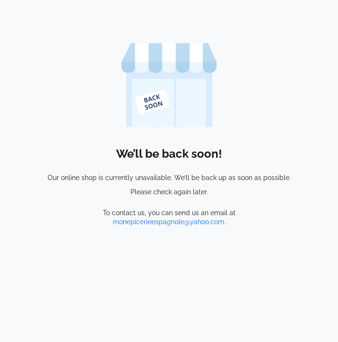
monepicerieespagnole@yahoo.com (168, 222)
